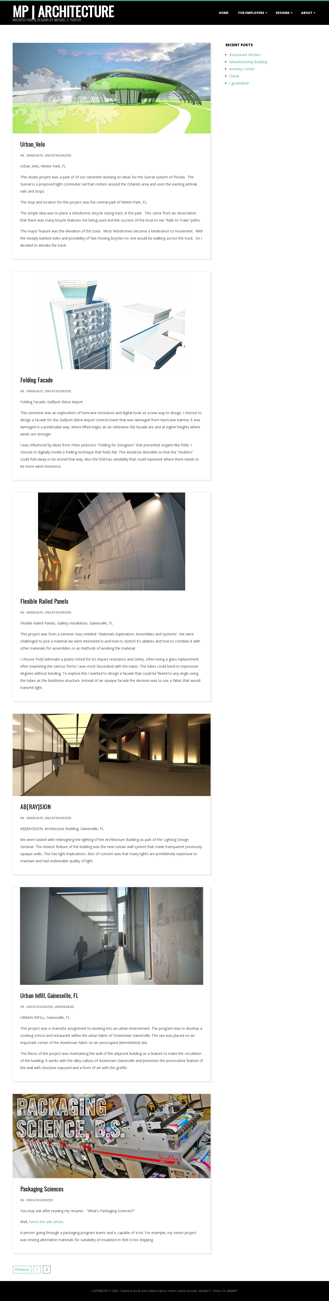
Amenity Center (242, 68)
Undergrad (64, 1007)
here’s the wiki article (46, 1221)
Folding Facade (36, 379)
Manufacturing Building (248, 61)
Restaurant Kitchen (245, 54)
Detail (234, 76)
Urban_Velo (32, 143)
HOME (224, 13)
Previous (22, 1269)
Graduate (34, 155)
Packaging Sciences (41, 1188)
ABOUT (307, 13)
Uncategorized (58, 155)
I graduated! (239, 83)
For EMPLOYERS (251, 13)
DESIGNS (283, 13)
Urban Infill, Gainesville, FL (49, 995)
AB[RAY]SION (35, 806)
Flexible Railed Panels (44, 600)
